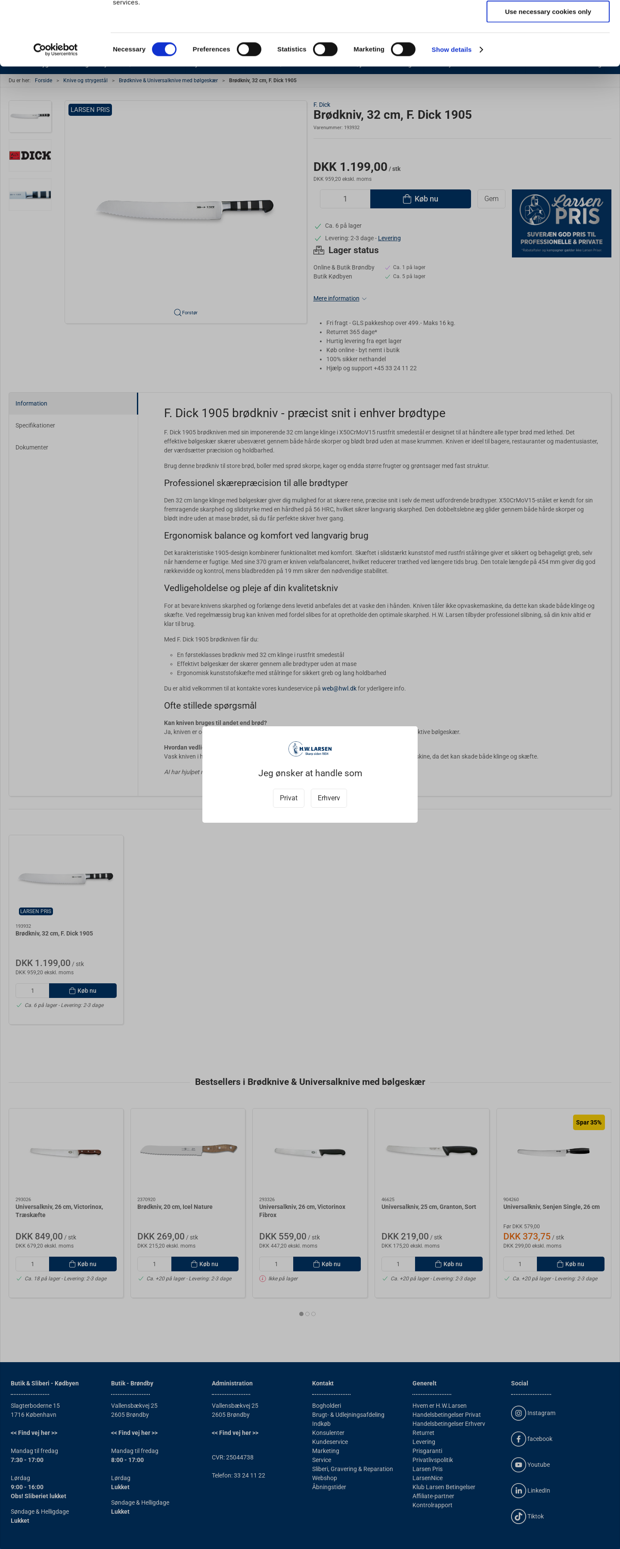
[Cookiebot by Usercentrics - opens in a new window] (55, 109)
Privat (289, 798)
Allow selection (547, 46)
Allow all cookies (548, 21)
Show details (452, 109)
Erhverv (329, 798)
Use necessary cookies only (548, 71)
